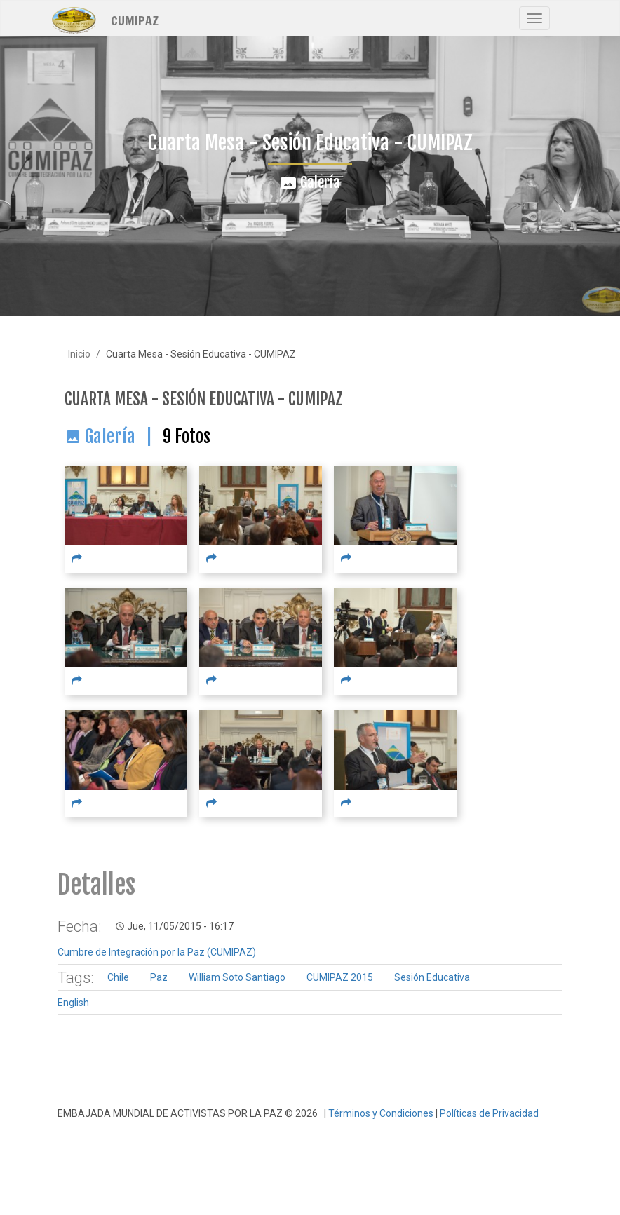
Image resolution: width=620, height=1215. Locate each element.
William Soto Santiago (237, 977)
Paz (159, 977)
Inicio (79, 354)
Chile (118, 977)
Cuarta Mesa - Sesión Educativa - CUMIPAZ (204, 399)
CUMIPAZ (135, 19)
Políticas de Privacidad (489, 1113)
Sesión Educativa (432, 977)
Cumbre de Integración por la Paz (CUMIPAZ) (157, 952)
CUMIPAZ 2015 (339, 977)
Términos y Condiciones (380, 1113)
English (73, 1002)
